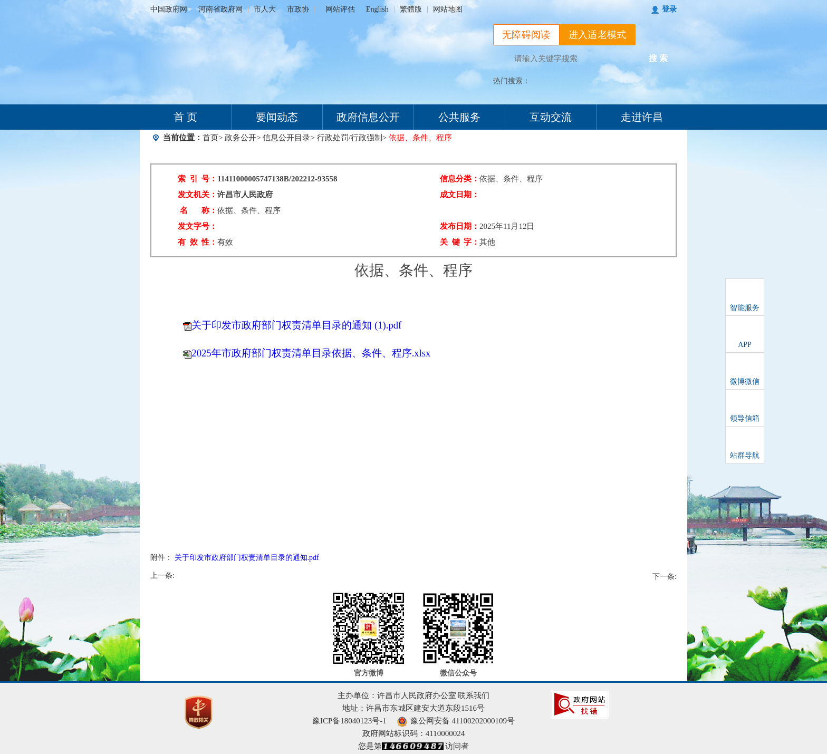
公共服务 (459, 117)
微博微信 (744, 381)
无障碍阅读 (526, 35)
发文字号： (197, 226)
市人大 (265, 9)
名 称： (198, 210)
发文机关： (197, 194)
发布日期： (459, 226)
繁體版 (411, 9)
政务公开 (240, 137)
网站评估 (340, 9)
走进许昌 (642, 117)
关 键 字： (459, 242)
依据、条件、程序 (249, 210)
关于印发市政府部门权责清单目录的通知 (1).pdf (296, 325)
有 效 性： (197, 242)
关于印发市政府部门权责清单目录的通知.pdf (247, 558)
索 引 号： (197, 179)
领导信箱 (744, 418)
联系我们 (473, 695)
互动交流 (551, 117)
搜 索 (658, 58)
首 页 (185, 117)
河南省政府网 (220, 9)
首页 (210, 137)
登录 (669, 9)
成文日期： (459, 194)
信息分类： (459, 179)
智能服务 (744, 308)
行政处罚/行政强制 (349, 137)
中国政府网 (168, 9)
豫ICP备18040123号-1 (349, 721)
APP (745, 345)
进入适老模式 (598, 35)
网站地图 (448, 9)
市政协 (298, 9)
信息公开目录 (286, 137)
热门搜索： (511, 81)
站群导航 (744, 455)
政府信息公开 (368, 117)
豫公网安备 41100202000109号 (456, 721)
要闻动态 (277, 117)
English (377, 9)
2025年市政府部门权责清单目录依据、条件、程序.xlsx (310, 353)
